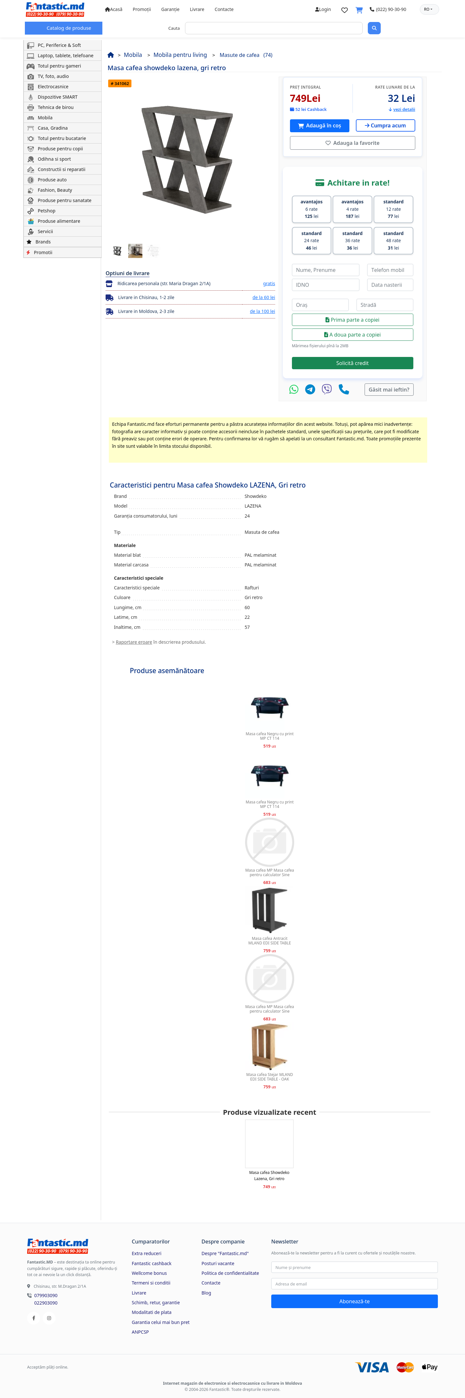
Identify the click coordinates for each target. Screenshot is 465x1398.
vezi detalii (402, 109)
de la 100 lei (262, 311)
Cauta (174, 28)
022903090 (45, 1300)
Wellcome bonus (149, 1270)
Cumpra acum (385, 125)
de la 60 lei (264, 297)
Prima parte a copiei (352, 317)
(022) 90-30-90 (388, 9)
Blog (206, 1290)
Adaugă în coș (323, 125)
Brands (38, 242)
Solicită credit (352, 360)
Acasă (113, 9)
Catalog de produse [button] (68, 28)
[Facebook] (33, 1315)
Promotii (39, 252)
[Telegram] (311, 387)
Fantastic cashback (151, 1261)
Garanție (170, 9)
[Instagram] (49, 1315)
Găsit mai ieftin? (389, 387)
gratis (269, 283)
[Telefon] (344, 387)
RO (426, 9)
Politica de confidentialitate (230, 1270)
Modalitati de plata (151, 1310)
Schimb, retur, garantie (156, 1300)
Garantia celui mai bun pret (161, 1320)
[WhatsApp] (295, 387)
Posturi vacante (218, 1261)
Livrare (197, 9)
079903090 (45, 1293)
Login (323, 9)
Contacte (224, 9)
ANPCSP (140, 1329)
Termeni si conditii (151, 1280)
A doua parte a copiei (352, 332)
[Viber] (328, 387)
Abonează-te (354, 1298)
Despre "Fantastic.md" (225, 1251)
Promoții (142, 9)
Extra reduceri (146, 1251)
